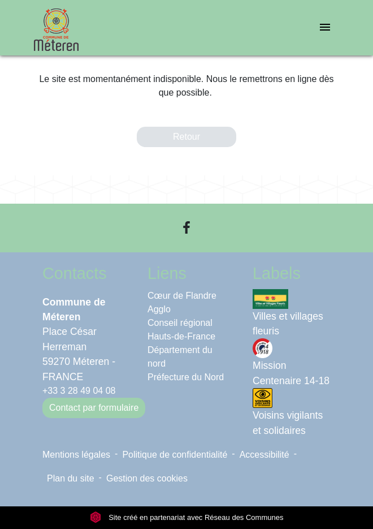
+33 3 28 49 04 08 (78, 390)
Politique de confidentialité (174, 454)
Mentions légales (76, 454)
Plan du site (70, 478)
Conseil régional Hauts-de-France (181, 329)
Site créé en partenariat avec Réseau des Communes (187, 517)
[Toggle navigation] (325, 28)
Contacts (74, 273)
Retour (186, 136)
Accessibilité (264, 454)
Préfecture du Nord (186, 377)
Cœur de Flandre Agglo (182, 302)
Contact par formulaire (93, 407)
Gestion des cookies (147, 478)
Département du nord (180, 356)
